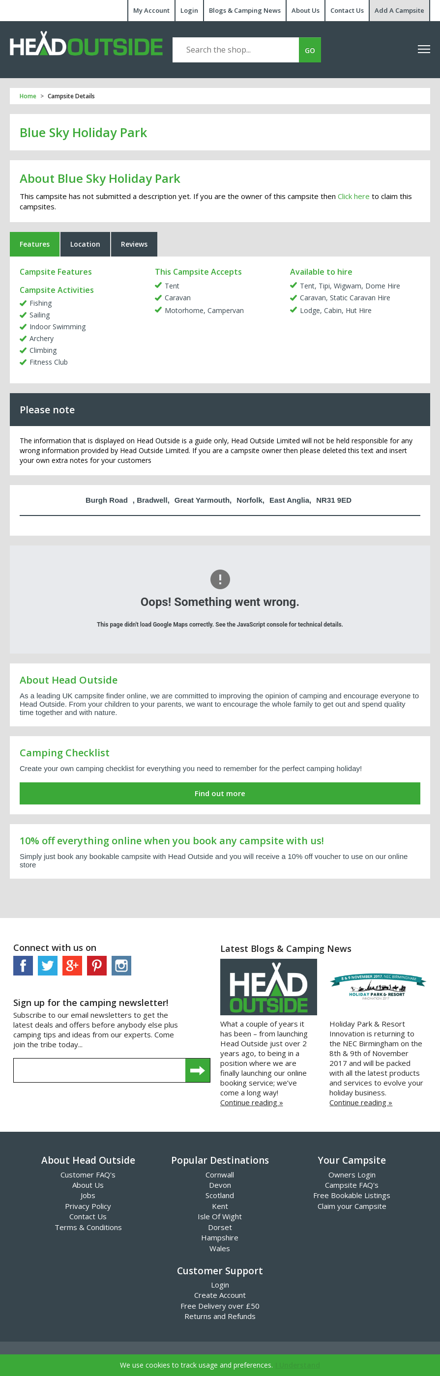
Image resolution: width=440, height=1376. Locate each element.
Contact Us (347, 10)
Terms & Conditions (88, 1227)
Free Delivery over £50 (220, 1306)
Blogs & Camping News (245, 10)
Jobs (88, 1195)
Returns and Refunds (220, 1316)
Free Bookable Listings (351, 1195)
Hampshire (219, 1237)
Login (189, 10)
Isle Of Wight (220, 1216)
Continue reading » (251, 1102)
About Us (306, 10)
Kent (220, 1206)
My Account (151, 10)
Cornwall (219, 1174)
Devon (220, 1185)
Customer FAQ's (88, 1174)
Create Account (220, 1295)
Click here (354, 196)
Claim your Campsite (352, 1206)
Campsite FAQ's (352, 1185)
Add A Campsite (399, 10)
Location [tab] (85, 244)
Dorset (220, 1227)
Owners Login (352, 1174)
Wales (219, 1248)
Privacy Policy (88, 1206)
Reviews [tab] (134, 244)
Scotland (219, 1195)
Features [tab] (35, 244)
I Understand (297, 1365)
